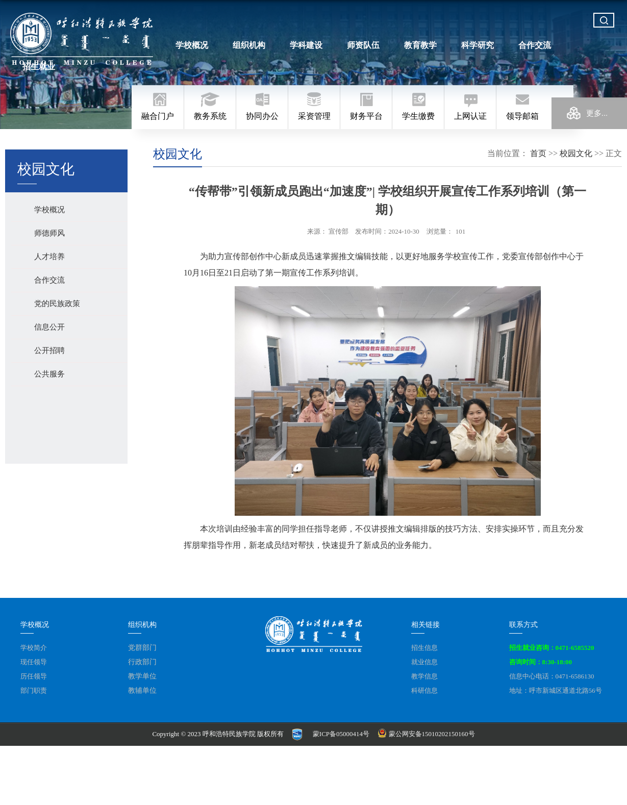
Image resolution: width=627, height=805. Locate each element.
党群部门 (142, 647)
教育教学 (418, 45)
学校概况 (193, 45)
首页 (538, 153)
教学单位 (142, 676)
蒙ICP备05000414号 (341, 734)
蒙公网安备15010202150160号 (427, 734)
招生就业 (587, 45)
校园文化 (576, 153)
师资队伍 (361, 45)
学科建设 (305, 45)
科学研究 (474, 45)
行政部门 (142, 662)
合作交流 (531, 45)
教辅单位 (142, 690)
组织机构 (249, 45)
